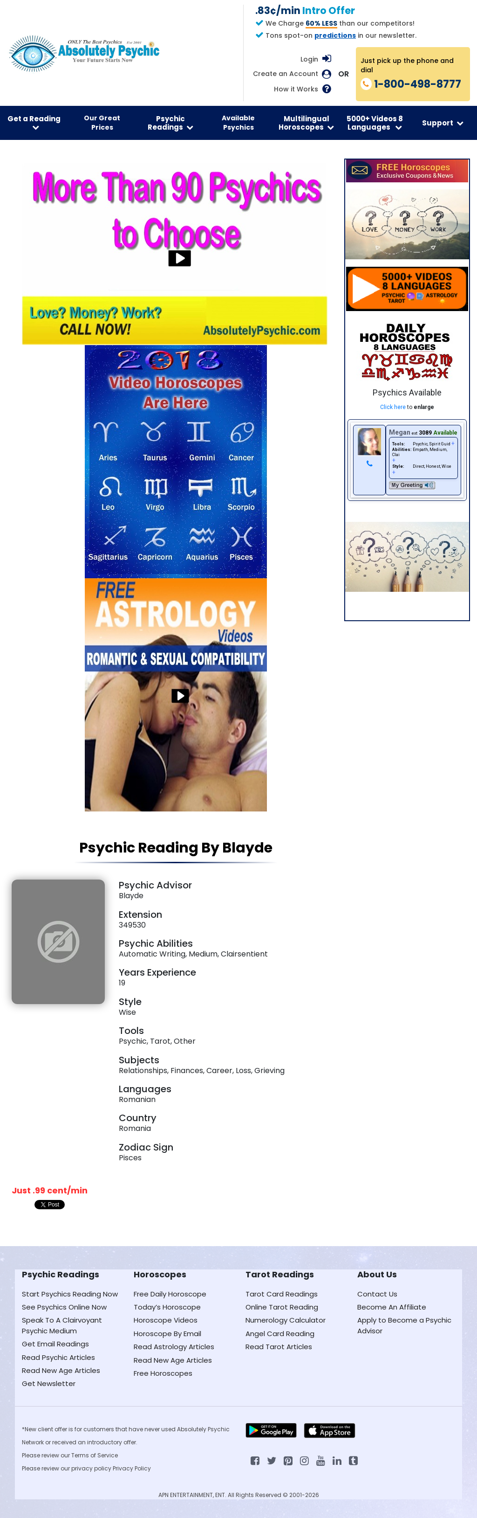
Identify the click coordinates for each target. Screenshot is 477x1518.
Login (309, 59)
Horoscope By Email (167, 1333)
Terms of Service (94, 1455)
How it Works (296, 89)
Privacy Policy (132, 1468)
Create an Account (285, 73)
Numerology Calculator (285, 1320)
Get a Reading (34, 122)
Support (442, 123)
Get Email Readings (55, 1344)
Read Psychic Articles (58, 1357)
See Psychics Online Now (64, 1307)
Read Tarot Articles (278, 1347)
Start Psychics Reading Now (70, 1294)
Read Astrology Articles (174, 1347)
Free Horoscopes (163, 1373)
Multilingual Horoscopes (306, 123)
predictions (335, 35)
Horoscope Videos (166, 1320)
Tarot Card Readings (281, 1294)
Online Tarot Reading (281, 1307)
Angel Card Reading (279, 1333)
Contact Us (377, 1294)
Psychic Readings (170, 123)
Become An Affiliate (391, 1307)
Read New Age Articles (61, 1370)
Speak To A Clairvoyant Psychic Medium (62, 1325)
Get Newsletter (48, 1383)
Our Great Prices (102, 122)
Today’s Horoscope (167, 1307)
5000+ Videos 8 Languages (375, 123)
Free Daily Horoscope (170, 1294)
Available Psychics (238, 122)
